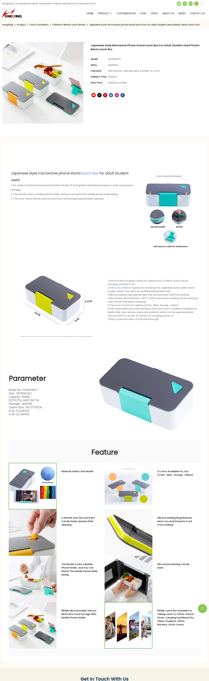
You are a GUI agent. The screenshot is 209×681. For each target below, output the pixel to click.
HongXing (7, 24)
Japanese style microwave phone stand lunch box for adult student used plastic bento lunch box (144, 24)
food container (122, 287)
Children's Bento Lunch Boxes (68, 24)
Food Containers (39, 24)
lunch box (90, 173)
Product (21, 24)
